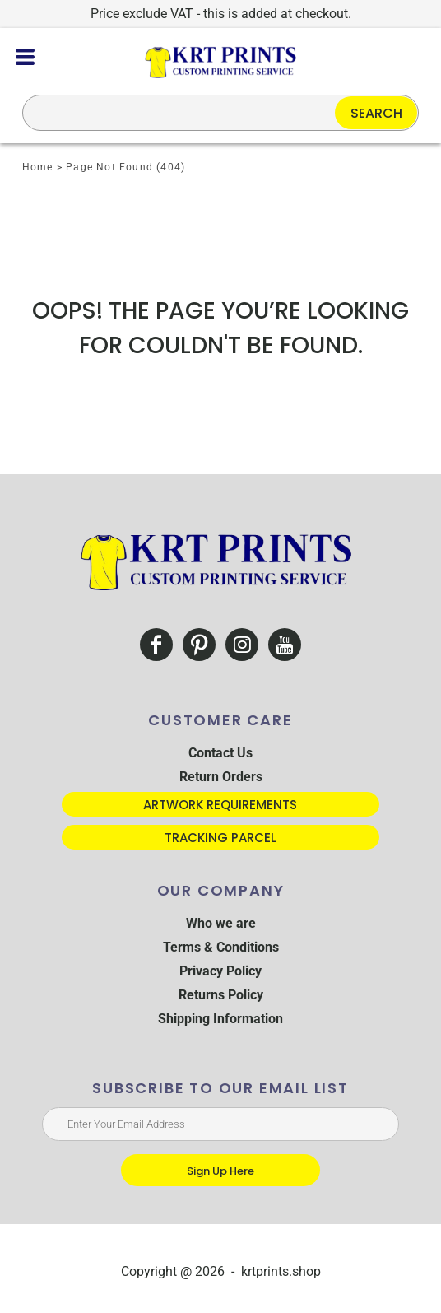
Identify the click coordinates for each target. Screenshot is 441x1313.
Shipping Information (220, 1019)
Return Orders (220, 777)
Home (37, 167)
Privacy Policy (220, 971)
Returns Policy (221, 995)
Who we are (221, 923)
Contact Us (220, 753)
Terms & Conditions (221, 947)
